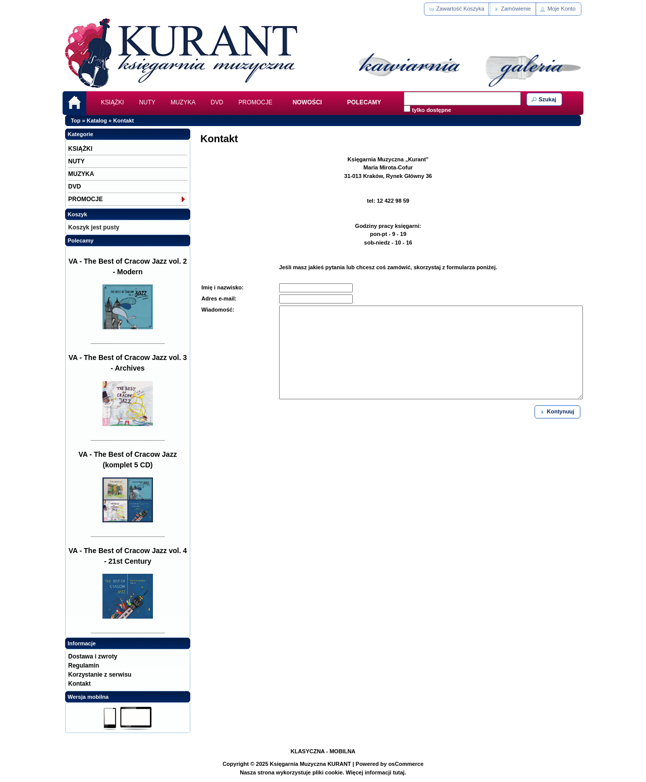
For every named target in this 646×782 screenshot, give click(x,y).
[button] (457, 9)
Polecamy (80, 240)
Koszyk (77, 214)
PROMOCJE (255, 102)
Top (75, 120)
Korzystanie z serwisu (99, 674)
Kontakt (123, 120)
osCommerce (405, 764)
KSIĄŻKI (112, 102)
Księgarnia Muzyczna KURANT (310, 764)
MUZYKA (183, 102)
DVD (216, 102)
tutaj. (398, 772)
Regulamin (83, 665)
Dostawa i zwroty (92, 656)
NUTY (147, 102)
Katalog (97, 120)
